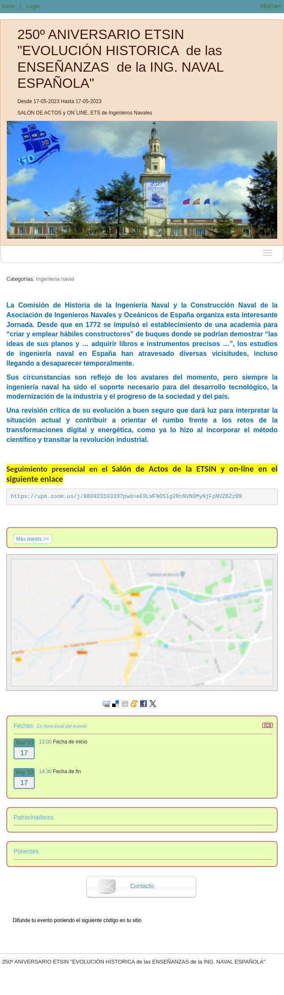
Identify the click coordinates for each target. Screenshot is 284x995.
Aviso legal (53, 987)
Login (32, 6)
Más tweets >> (32, 539)
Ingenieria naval (55, 279)
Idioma (270, 6)
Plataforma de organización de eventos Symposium (146, 987)
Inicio (8, 6)
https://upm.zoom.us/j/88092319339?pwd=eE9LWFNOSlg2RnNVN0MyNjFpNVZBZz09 (126, 496)
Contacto (142, 886)
